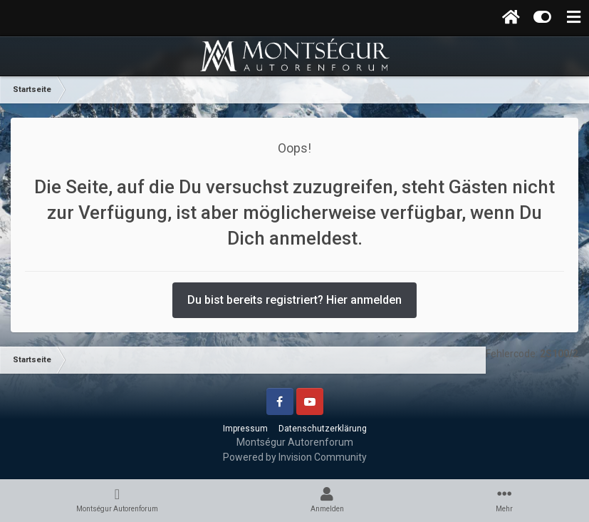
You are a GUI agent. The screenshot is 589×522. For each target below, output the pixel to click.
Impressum (245, 429)
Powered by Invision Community (295, 457)
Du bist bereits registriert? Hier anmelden (294, 300)
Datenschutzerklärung (322, 429)
